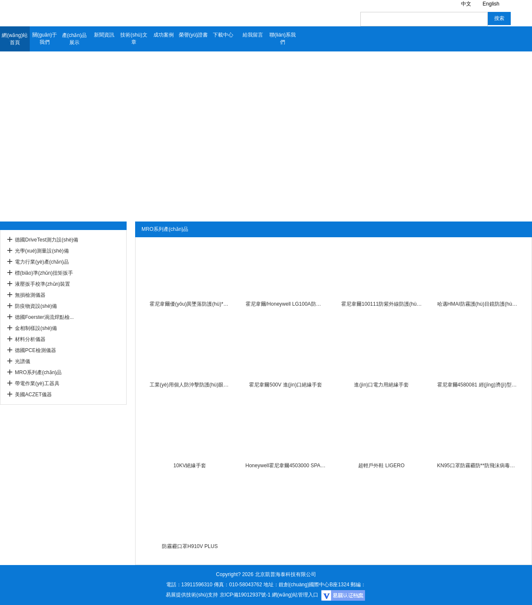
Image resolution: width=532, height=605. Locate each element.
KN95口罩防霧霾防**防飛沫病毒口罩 (477, 466)
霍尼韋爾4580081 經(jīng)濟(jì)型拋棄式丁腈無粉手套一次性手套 (477, 385)
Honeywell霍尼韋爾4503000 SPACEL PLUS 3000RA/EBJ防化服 (286, 466)
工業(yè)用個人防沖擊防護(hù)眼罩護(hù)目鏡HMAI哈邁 (190, 385)
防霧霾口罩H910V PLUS (190, 546)
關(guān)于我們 (44, 38)
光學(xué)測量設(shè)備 (42, 251)
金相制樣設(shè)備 (36, 328)
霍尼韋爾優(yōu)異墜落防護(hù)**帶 (190, 304)
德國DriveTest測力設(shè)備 (46, 240)
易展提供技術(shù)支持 (192, 595)
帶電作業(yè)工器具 (37, 383)
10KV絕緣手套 (189, 466)
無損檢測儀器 (30, 295)
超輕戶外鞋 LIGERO (381, 466)
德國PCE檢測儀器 (35, 350)
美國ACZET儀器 (33, 395)
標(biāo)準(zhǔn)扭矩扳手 (44, 273)
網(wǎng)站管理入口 (295, 595)
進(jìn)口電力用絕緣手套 (381, 385)
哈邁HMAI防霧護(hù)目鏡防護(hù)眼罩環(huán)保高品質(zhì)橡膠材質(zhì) (477, 304)
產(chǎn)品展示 (74, 38)
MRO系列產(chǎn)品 (38, 372)
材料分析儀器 (30, 339)
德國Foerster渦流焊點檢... (44, 317)
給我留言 (253, 35)
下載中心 (223, 35)
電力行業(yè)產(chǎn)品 (42, 262)
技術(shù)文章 (133, 38)
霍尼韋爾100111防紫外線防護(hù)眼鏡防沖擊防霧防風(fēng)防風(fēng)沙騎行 (381, 304)
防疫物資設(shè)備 (36, 306)
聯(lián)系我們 (282, 38)
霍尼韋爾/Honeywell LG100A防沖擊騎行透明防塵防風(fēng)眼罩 (286, 304)
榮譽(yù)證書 (193, 35)
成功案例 (163, 35)
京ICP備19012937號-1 (245, 595)
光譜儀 (22, 361)
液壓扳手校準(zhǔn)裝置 (42, 284)
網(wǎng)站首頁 (15, 38)
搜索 (499, 18)
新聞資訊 (104, 35)
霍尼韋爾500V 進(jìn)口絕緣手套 (285, 385)
